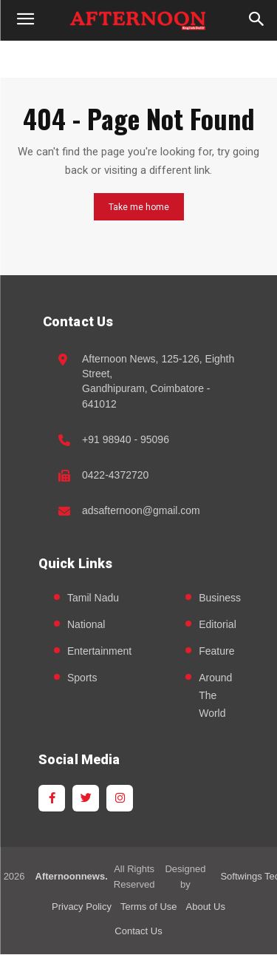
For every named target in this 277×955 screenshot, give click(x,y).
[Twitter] (85, 798)
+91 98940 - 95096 (125, 439)
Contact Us (138, 931)
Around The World (215, 695)
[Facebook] (51, 798)
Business (220, 598)
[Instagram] (119, 798)
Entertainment (99, 651)
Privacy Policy (82, 906)
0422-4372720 (115, 475)
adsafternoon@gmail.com (141, 510)
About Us (205, 906)
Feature (216, 651)
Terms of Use (148, 906)
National (86, 624)
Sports (82, 678)
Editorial (217, 624)
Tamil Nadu (93, 598)
